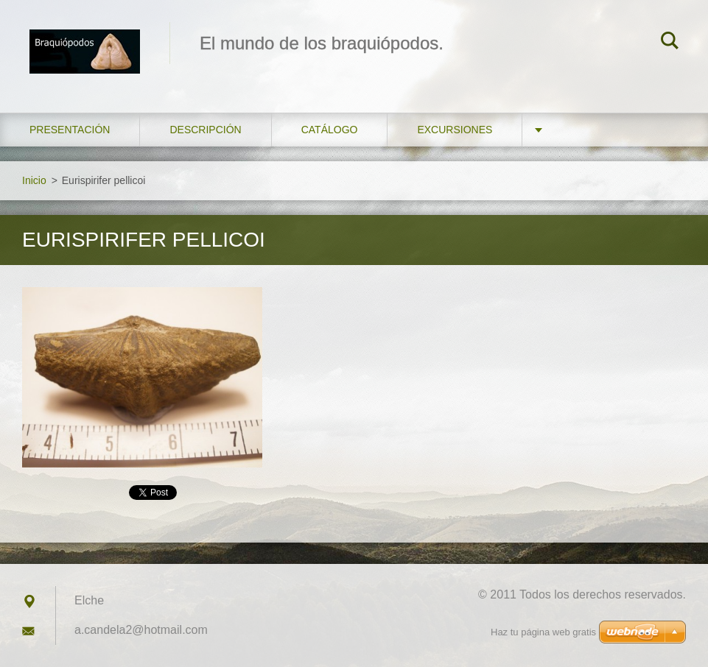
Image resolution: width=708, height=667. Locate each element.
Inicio (34, 180)
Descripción (205, 129)
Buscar (670, 42)
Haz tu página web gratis (543, 632)
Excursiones (454, 129)
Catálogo (329, 129)
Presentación (69, 129)
